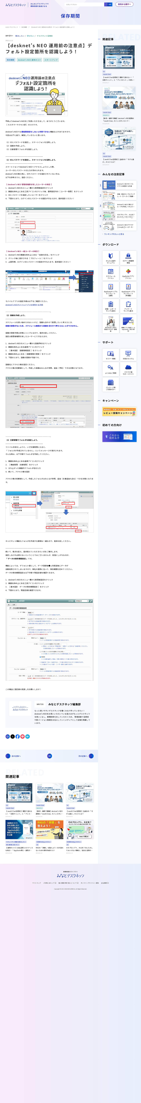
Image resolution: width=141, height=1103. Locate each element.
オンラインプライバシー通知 (90, 883)
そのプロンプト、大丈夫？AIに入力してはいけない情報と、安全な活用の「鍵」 (79, 849)
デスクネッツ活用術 (45, 36)
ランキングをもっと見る (114, 234)
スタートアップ (51, 60)
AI (7, 805)
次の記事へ (86, 756)
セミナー (39, 808)
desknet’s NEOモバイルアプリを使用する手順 (24, 304)
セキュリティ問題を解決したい (16, 842)
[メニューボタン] (124, 4)
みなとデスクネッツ (12, 27)
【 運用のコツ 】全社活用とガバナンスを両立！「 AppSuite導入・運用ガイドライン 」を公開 (19, 849)
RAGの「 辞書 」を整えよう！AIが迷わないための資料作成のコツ (49, 849)
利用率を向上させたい (44, 842)
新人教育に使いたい (12, 845)
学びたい (30, 36)
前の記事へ (13, 756)
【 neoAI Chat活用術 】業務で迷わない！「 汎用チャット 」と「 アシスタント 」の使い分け (19, 812)
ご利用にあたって (48, 883)
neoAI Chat (10, 808)
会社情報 (104, 883)
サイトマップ (36, 883)
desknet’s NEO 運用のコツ (29, 60)
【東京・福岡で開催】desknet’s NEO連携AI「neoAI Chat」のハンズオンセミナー (49, 812)
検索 (110, 4)
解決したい (19, 36)
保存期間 (24, 27)
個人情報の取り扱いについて (67, 883)
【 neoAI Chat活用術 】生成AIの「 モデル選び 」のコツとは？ (79, 812)
